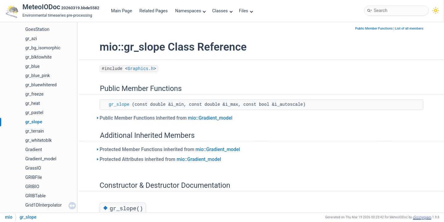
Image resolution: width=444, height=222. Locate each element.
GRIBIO (32, 186)
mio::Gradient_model (210, 118)
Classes (222, 11)
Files (246, 11)
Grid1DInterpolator (43, 205)
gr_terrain (34, 131)
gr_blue (32, 66)
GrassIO (33, 168)
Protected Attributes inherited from (160, 159)
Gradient (33, 149)
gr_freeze (34, 94)
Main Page (121, 11)
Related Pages (153, 11)
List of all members (409, 29)
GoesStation (37, 29)
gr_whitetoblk (38, 140)
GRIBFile (33, 177)
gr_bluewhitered (41, 85)
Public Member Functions (374, 29)
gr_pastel (34, 112)
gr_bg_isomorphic (42, 48)
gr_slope (33, 122)
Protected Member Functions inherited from (170, 149)
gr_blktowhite (38, 57)
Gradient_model (40, 159)
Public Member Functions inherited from (166, 118)
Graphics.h (141, 68)
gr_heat (32, 103)
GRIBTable (35, 196)
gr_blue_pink (37, 75)
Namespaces (190, 11)
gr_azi (31, 38)
